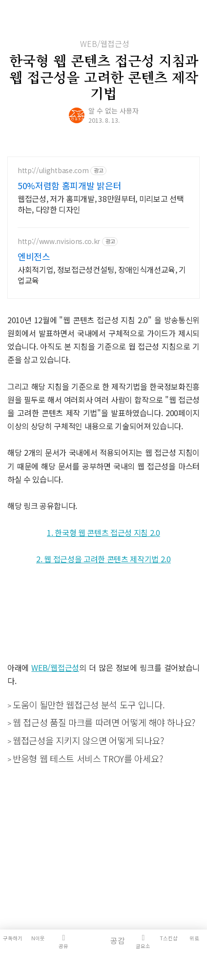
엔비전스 (34, 256)
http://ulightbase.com (53, 170)
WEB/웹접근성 (104, 43)
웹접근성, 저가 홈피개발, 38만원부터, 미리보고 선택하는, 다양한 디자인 (101, 204)
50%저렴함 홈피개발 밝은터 (69, 185)
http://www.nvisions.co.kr (59, 241)
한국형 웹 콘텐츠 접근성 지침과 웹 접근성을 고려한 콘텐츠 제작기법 (103, 76)
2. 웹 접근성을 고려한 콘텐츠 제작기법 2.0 (103, 559)
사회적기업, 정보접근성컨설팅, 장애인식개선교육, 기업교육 (102, 275)
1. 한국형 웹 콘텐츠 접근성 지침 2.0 (103, 532)
